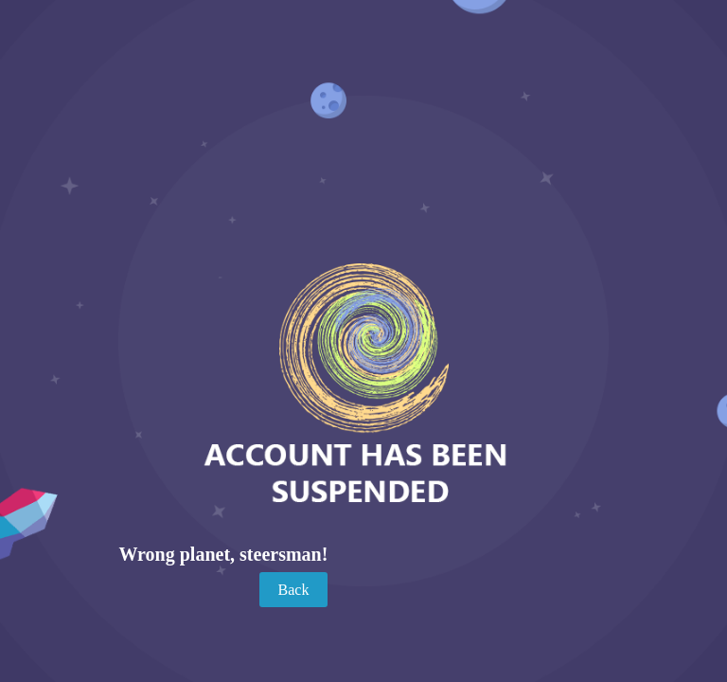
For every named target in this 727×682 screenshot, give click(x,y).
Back (294, 590)
